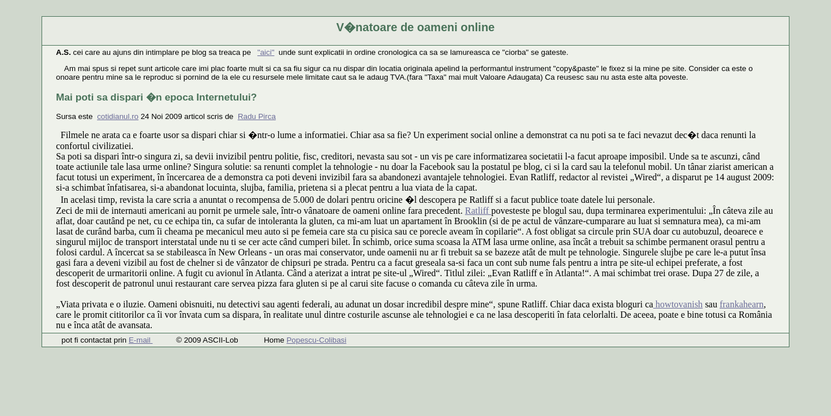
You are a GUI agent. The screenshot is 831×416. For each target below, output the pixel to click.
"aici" (265, 52)
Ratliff (478, 211)
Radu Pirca (257, 116)
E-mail (140, 340)
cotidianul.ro (117, 116)
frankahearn (741, 304)
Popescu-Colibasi (316, 340)
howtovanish (678, 304)
